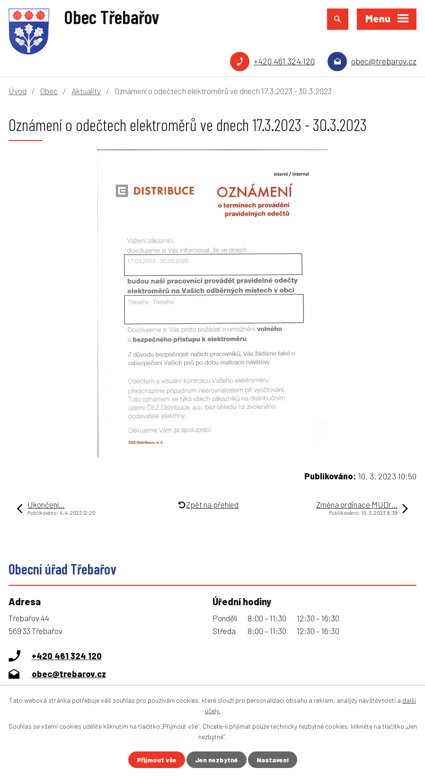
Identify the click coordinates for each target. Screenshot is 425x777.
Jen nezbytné (216, 760)
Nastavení (273, 760)
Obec (49, 91)
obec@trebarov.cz (383, 61)
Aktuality (86, 91)
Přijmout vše (157, 760)
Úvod (18, 91)
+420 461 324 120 (284, 61)
